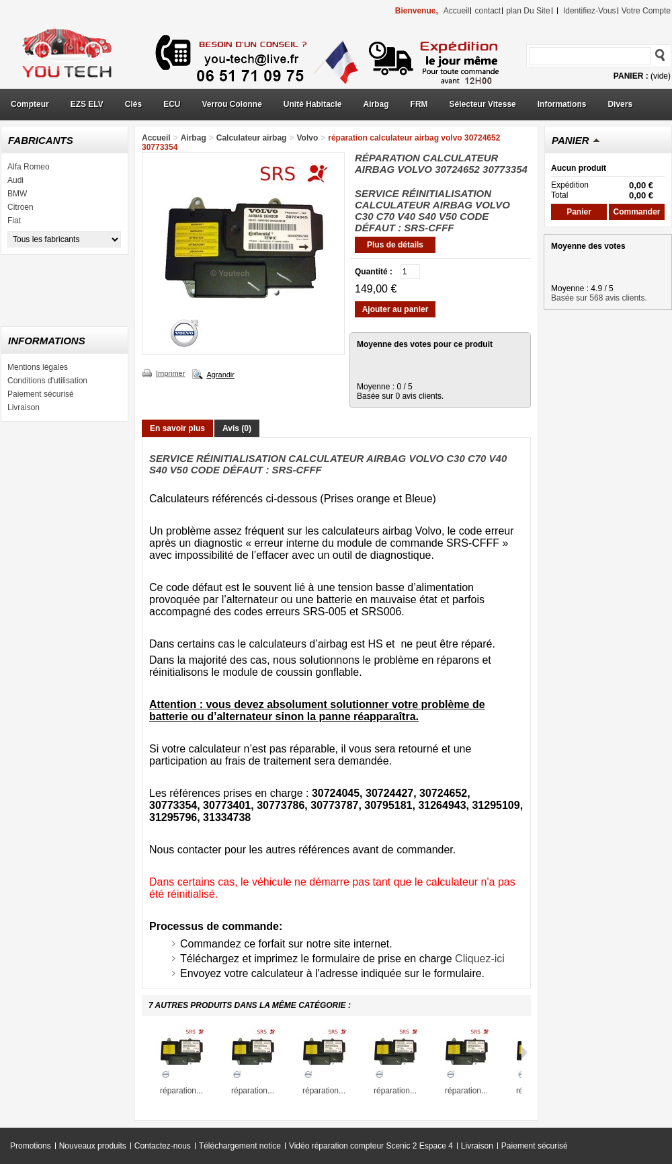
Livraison (23, 407)
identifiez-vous (589, 10)
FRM (419, 104)
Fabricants (40, 140)
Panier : (631, 76)
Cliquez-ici (480, 958)
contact (487, 10)
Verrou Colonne (232, 104)
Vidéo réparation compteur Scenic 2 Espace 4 (371, 1146)
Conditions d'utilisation (47, 380)
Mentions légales (37, 367)
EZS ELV (87, 104)
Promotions (30, 1146)
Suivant (524, 1052)
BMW (17, 193)
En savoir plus (177, 428)
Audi (15, 180)
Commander (636, 212)
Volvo (307, 138)
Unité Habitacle (313, 104)
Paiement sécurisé (40, 394)
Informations (562, 104)
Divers (619, 104)
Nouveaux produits (92, 1146)
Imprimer (170, 373)
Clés (133, 104)
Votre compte (646, 10)
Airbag (376, 104)
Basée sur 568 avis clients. (599, 298)
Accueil (156, 138)
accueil (457, 10)
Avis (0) (236, 428)
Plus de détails (395, 244)
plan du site (528, 10)
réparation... (181, 1090)
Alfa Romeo (28, 166)
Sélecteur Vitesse (483, 104)
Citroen (20, 207)
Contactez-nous (162, 1146)
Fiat (14, 220)
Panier (570, 140)
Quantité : (373, 271)
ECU (171, 104)
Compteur (30, 104)
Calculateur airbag (251, 138)
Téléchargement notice (240, 1146)
